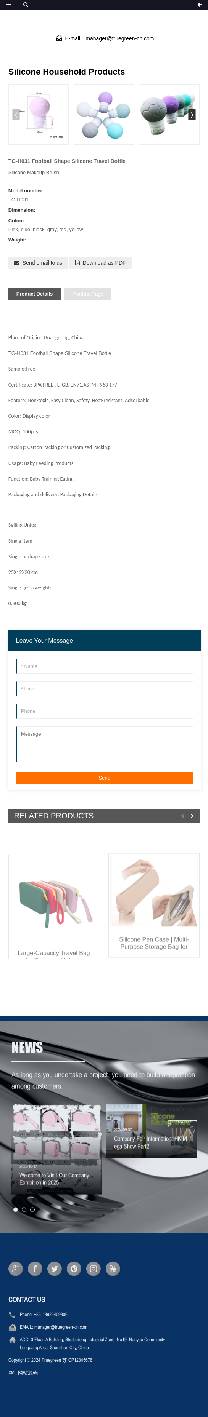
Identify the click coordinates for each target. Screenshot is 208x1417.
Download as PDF (104, 263)
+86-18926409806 (51, 1331)
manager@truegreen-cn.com (60, 1343)
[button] (192, 114)
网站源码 (28, 1389)
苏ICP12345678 (77, 1376)
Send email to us (42, 263)
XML (12, 1389)
